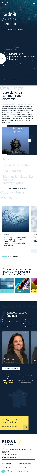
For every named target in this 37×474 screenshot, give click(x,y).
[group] (8, 285)
